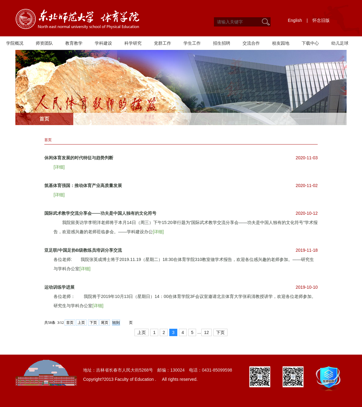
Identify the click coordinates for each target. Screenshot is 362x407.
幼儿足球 (339, 43)
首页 (48, 140)
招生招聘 (221, 43)
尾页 (104, 322)
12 (206, 332)
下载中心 (310, 43)
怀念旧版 (321, 20)
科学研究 (133, 43)
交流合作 (251, 43)
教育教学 (73, 43)
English (295, 20)
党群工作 (162, 43)
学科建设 (103, 43)
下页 (93, 322)
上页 (81, 322)
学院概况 (14, 43)
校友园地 (280, 43)
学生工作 (192, 43)
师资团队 (44, 43)
